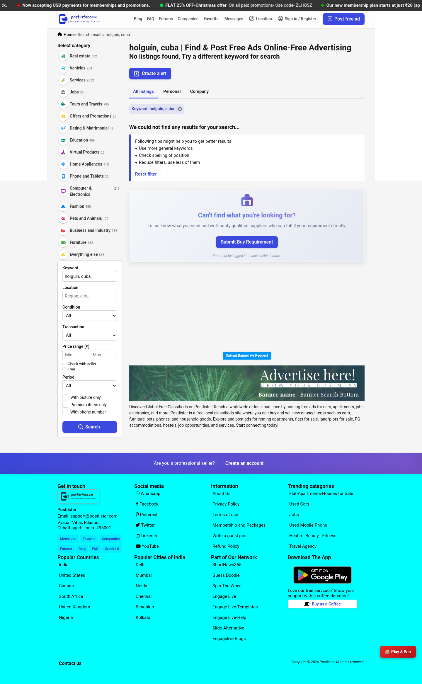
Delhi (140, 564)
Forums (166, 18)
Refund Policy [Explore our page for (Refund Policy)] (225, 546)
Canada (66, 585)
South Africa (71, 596)
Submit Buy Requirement (247, 242)
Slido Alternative (228, 628)
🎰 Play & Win (398, 651)
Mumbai (144, 575)
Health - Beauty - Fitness (312, 535)
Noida (141, 585)
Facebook (147, 504)
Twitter (145, 525)
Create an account (244, 463)
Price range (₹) (75, 346)
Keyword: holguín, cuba (153, 108)
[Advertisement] (247, 308)
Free (71, 369)
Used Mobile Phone (308, 525)
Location (260, 18)
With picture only (85, 397)
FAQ (150, 18)
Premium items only (88, 404)
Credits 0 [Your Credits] (112, 549)
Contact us (70, 663)
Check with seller (82, 364)
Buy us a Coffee (322, 604)
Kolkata (143, 617)
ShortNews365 (226, 564)
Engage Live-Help (229, 617)
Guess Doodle (226, 575)
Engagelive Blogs (229, 638)
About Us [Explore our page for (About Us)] (221, 493)
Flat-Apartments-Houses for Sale (321, 493)
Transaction (73, 326)
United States (72, 575)
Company (199, 91)
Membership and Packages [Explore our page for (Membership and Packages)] (239, 525)
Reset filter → (148, 174)
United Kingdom (74, 607)
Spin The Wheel (227, 585)
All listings (143, 91)
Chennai (144, 596)
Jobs (294, 514)
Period (68, 377)
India (64, 564)
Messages (233, 18)
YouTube (147, 546)
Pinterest (147, 514)
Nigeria (66, 617)
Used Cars (299, 504)
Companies (188, 18)
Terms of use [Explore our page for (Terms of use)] (225, 514)
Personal (172, 91)
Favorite (211, 18)
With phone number (88, 412)
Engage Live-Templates (235, 607)
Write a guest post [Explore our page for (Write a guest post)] (230, 535)
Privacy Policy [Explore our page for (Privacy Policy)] (225, 504)
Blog (138, 18)
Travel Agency (302, 546)
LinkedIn (146, 535)
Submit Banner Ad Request (247, 355)
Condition (71, 307)
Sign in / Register (297, 18)
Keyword (70, 268)
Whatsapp (148, 493)
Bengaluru (145, 607)
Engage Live (224, 596)
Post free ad (343, 19)
